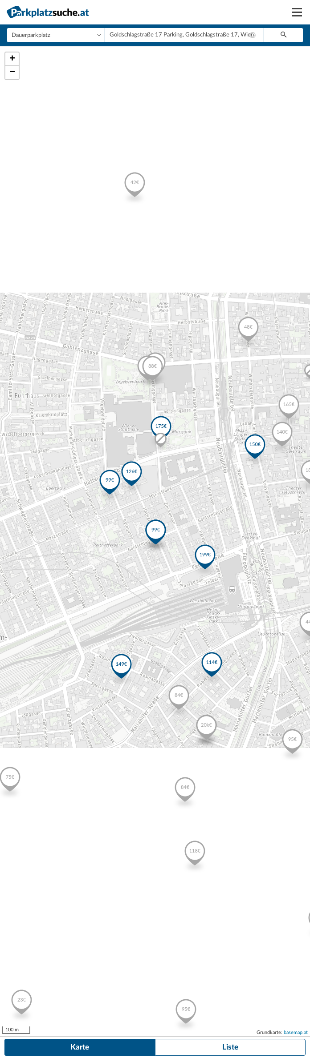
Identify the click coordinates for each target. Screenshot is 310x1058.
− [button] (12, 72)
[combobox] (184, 35)
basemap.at (296, 1032)
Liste (230, 1047)
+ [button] (12, 59)
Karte (79, 1047)
